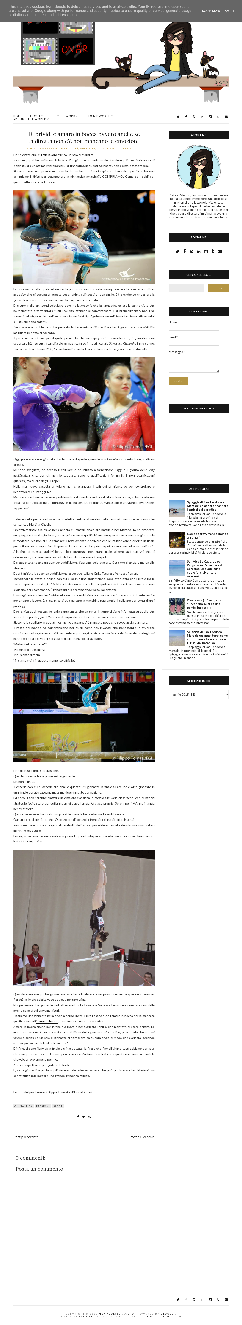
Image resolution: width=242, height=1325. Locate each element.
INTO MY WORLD (98, 116)
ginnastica (23, 1106)
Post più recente (25, 1137)
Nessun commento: (123, 148)
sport (58, 1106)
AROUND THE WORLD (30, 119)
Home (18, 116)
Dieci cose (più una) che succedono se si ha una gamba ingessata (204, 603)
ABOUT (35, 116)
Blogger (168, 1313)
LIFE (53, 116)
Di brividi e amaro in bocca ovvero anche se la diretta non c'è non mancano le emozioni (84, 138)
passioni (43, 1106)
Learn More (211, 10)
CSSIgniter (89, 1316)
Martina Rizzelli (92, 1054)
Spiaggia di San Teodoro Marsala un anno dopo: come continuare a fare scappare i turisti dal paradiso (207, 637)
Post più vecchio (142, 1137)
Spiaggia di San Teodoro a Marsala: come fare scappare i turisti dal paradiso (207, 505)
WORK (70, 116)
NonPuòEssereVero (116, 1313)
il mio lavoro (49, 155)
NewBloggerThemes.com (159, 1316)
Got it (229, 10)
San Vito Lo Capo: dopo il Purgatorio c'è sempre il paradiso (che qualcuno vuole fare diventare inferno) (205, 569)
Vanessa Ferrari (47, 1021)
